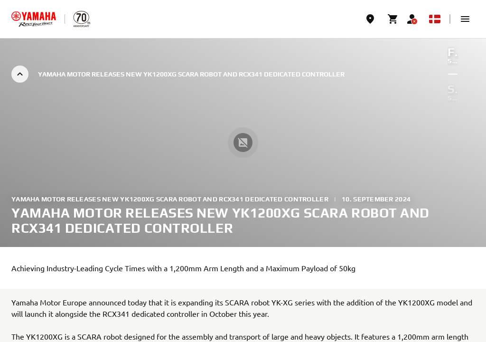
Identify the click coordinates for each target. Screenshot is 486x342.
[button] (465, 19)
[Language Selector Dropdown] (434, 19)
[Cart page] (393, 19)
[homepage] (33, 19)
